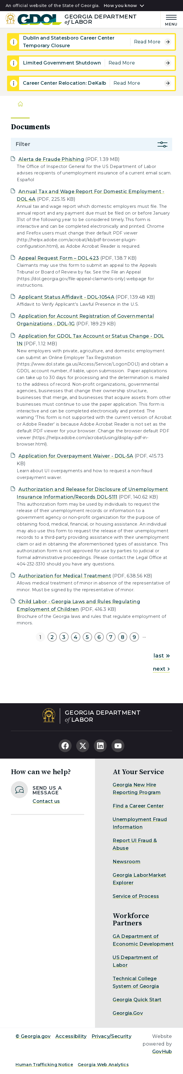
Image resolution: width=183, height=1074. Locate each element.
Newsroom (126, 861)
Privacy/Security (111, 1036)
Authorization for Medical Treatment (64, 576)
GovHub (162, 1051)
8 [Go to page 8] (122, 637)
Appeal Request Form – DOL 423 (58, 258)
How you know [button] (120, 5)
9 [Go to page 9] (134, 637)
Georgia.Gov (128, 1013)
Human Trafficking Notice (44, 1064)
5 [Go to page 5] (87, 637)
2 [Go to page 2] (52, 637)
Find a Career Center (138, 806)
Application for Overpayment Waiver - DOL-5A (75, 456)
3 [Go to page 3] (63, 637)
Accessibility (71, 1036)
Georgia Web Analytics (103, 1064)
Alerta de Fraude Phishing (51, 159)
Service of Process (136, 896)
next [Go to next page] (161, 669)
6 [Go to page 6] (99, 637)
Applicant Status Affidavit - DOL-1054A (66, 297)
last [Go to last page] (161, 655)
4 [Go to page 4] (75, 637)
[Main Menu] (169, 19)
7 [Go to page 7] (110, 637)
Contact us (46, 801)
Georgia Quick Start (137, 999)
